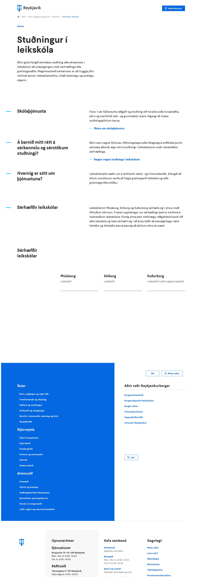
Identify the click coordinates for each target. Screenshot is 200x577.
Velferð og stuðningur (30, 405)
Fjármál (23, 459)
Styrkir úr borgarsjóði (30, 503)
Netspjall (123, 560)
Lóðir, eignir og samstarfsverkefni (37, 509)
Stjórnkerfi (24, 443)
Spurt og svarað (123, 570)
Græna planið (26, 465)
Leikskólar (56, 17)
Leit (133, 457)
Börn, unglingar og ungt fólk (38, 17)
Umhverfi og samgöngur (32, 410)
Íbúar (24, 17)
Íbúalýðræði (25, 421)
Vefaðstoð (123, 549)
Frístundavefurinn (133, 411)
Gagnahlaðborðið (133, 417)
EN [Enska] (152, 373)
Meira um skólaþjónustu (109, 128)
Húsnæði (23, 481)
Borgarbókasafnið (133, 395)
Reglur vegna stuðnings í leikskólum (117, 159)
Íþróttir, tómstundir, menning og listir (38, 416)
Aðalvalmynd (175, 8)
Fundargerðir (26, 448)
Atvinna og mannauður (31, 454)
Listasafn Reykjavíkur (135, 422)
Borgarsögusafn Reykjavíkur (139, 400)
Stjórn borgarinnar (29, 437)
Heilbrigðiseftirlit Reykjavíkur (34, 492)
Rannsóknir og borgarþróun (33, 498)
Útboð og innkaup (28, 487)
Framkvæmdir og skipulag (33, 399)
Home (18, 17)
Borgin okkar (131, 406)
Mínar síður (173, 373)
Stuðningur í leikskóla (70, 17)
